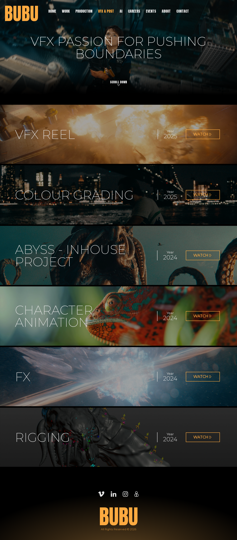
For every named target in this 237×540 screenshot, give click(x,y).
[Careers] (136, 494)
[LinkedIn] (113, 494)
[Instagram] (125, 494)
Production (83, 11)
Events (151, 11)
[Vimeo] (101, 494)
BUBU (21, 13)
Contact (182, 11)
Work (66, 11)
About (166, 11)
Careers (134, 11)
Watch (204, 135)
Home (52, 11)
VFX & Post (106, 11)
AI (121, 11)
